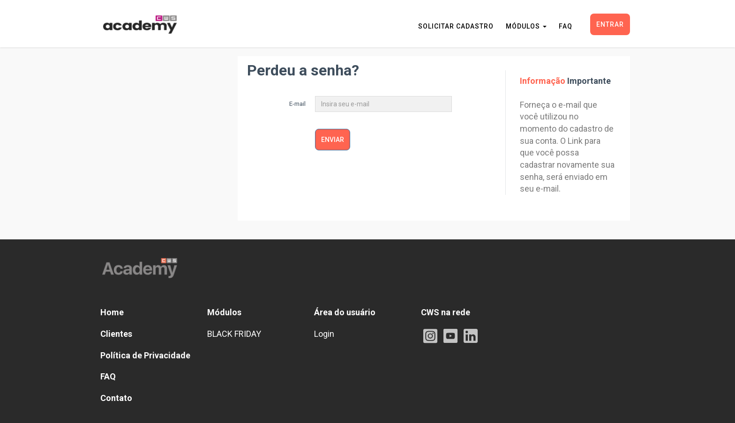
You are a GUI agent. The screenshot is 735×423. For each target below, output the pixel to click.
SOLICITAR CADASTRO (456, 26)
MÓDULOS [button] (526, 26)
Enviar (332, 139)
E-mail (297, 103)
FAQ (565, 26)
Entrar (610, 24)
